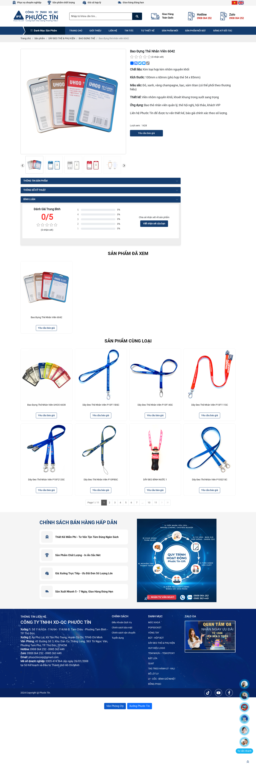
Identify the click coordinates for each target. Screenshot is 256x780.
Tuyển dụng (118, 637)
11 (155, 502)
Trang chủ (75, 30)
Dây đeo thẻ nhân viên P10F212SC (46, 479)
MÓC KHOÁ (154, 622)
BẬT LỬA (152, 658)
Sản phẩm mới (170, 30)
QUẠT (151, 663)
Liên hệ (113, 30)
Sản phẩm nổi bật (195, 30)
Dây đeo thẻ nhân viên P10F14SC (155, 404)
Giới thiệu (95, 30)
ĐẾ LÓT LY (153, 673)
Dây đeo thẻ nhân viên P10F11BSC (101, 404)
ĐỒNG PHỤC (154, 684)
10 (149, 502)
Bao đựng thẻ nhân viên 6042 (46, 317)
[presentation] (23, 166)
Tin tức (129, 30)
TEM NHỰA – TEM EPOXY (161, 653)
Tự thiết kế (147, 30)
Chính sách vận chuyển (123, 632)
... (143, 502)
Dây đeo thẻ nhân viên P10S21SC (209, 479)
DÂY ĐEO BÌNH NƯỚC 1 (155, 479)
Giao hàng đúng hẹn (133, 2)
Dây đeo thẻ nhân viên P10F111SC (209, 404)
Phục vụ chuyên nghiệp (29, 2)
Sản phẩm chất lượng (63, 2)
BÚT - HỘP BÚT (156, 637)
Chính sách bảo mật (122, 627)
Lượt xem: (135, 125)
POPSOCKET (154, 627)
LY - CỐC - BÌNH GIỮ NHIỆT (161, 678)
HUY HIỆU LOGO (156, 648)
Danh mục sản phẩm (43, 30)
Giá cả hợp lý (94, 2)
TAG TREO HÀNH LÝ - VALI (161, 668)
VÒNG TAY (153, 632)
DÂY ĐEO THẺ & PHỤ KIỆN (161, 643)
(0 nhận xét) (157, 57)
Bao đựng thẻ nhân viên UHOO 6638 (46, 404)
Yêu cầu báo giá (146, 133)
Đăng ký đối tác (222, 30)
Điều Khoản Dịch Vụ (122, 622)
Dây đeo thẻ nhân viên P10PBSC (101, 479)
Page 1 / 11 (93, 502)
